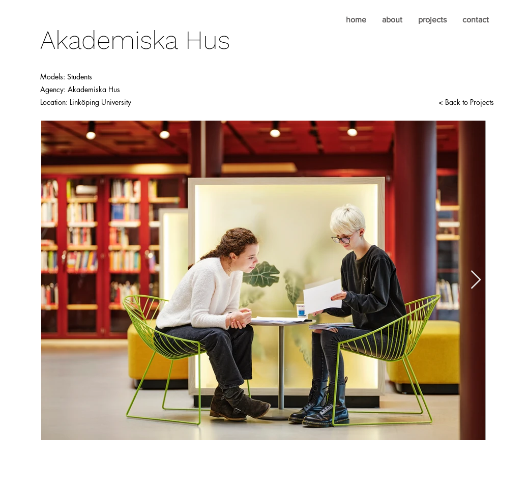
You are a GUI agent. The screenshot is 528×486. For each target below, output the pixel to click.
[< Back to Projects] (465, 102)
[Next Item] (476, 280)
